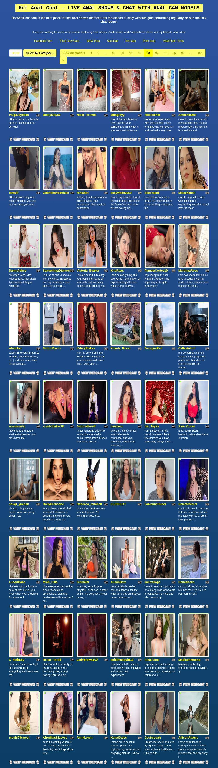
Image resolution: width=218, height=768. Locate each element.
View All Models (74, 53)
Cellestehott (186, 266)
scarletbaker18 (53, 324)
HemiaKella (186, 439)
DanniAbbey (17, 209)
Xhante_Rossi (120, 266)
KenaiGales (118, 554)
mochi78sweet (19, 554)
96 (174, 53)
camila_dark (85, 668)
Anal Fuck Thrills (173, 40)
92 (139, 53)
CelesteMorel (187, 381)
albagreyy (117, 94)
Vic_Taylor (152, 324)
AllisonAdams (188, 554)
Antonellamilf (86, 324)
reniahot (82, 152)
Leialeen (116, 324)
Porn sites (149, 40)
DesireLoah (153, 554)
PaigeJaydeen (19, 94)
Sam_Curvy (186, 324)
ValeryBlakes (86, 266)
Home (16, 53)
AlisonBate (118, 439)
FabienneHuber (155, 381)
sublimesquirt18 (121, 496)
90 (122, 53)
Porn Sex (130, 40)
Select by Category (40, 53)
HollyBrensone (53, 381)
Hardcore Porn (43, 40)
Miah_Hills (50, 439)
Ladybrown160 (87, 496)
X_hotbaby (16, 496)
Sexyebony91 (86, 611)
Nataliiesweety (120, 611)
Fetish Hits (107, 761)
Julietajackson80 (156, 611)
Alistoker (15, 266)
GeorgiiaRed (153, 266)
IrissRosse (152, 152)
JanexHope (153, 439)
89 (113, 53)
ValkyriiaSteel (188, 611)
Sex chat (112, 40)
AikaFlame (152, 496)
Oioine (47, 668)
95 (165, 53)
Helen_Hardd (52, 496)
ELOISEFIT (118, 381)
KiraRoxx (116, 209)
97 (183, 53)
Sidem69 (83, 439)
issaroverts (17, 324)
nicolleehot (152, 94)
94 (157, 53)
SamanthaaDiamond (57, 209)
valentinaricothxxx (56, 152)
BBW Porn (93, 40)
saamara (49, 611)
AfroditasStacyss (55, 554)
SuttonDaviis (52, 266)
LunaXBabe (17, 439)
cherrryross (17, 668)
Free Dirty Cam (69, 40)
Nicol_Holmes (86, 94)
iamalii (13, 152)
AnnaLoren (84, 554)
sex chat (193, 731)
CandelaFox (17, 611)
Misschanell (186, 152)
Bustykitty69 (51, 94)
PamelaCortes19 (156, 209)
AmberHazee (187, 94)
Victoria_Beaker (88, 209)
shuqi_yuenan (19, 381)
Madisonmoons (189, 496)
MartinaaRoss (188, 209)
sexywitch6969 (120, 152)
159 (200, 53)
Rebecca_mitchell (89, 381)
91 (131, 53)
